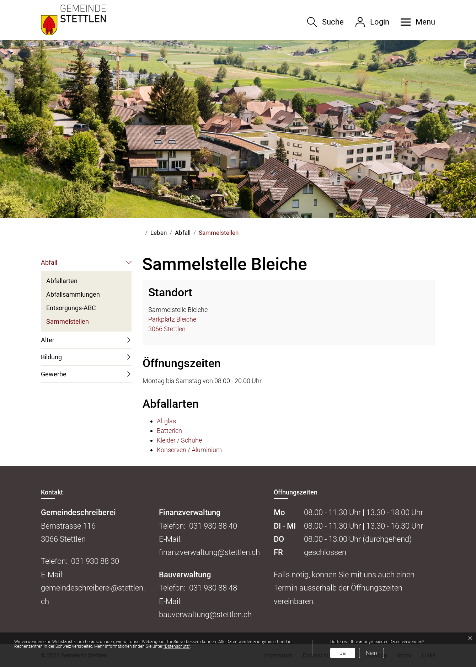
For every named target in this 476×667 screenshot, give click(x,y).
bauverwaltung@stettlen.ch (205, 614)
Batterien (169, 430)
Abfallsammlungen (73, 294)
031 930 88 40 (213, 526)
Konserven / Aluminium (189, 450)
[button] (415, 22)
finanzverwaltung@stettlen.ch (209, 552)
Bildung (51, 357)
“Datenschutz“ (177, 646)
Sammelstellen (67, 323)
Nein (371, 653)
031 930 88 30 (95, 561)
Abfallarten (61, 281)
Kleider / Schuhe (179, 440)
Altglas (166, 421)
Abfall (49, 262)
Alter (47, 340)
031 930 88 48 (213, 587)
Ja (342, 653)
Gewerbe (53, 374)
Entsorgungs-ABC (71, 308)
